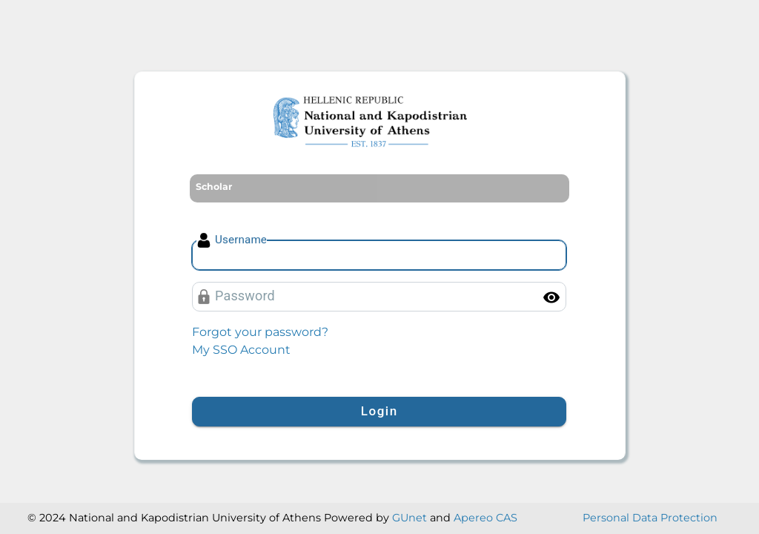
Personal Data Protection (650, 517)
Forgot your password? (260, 332)
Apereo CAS (485, 517)
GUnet (409, 517)
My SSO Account (241, 350)
